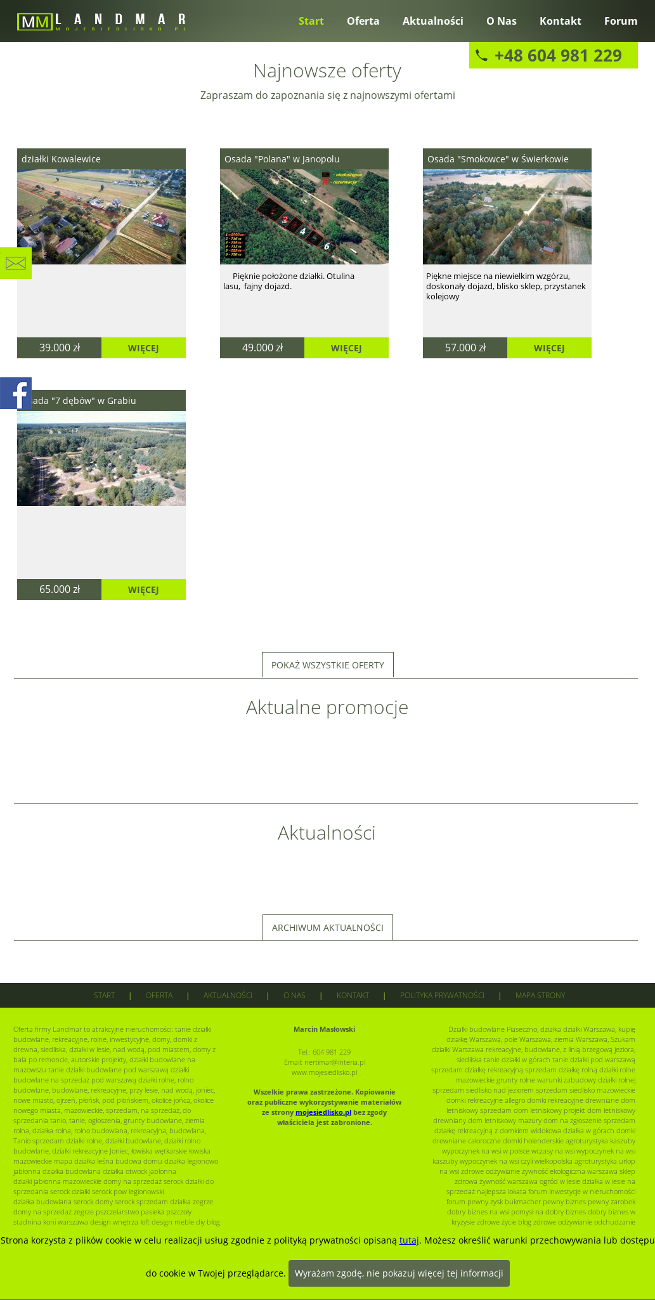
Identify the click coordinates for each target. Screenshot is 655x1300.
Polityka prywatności (442, 995)
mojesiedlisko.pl (323, 1112)
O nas (501, 21)
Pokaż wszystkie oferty (327, 665)
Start (311, 21)
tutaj (409, 1240)
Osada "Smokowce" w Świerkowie (498, 159)
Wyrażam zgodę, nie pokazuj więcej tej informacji (399, 1273)
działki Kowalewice (61, 159)
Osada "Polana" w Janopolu (282, 159)
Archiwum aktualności (328, 927)
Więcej (143, 348)
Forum (621, 21)
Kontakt (560, 21)
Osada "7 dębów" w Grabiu (79, 400)
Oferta (363, 21)
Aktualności (433, 21)
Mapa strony (540, 995)
